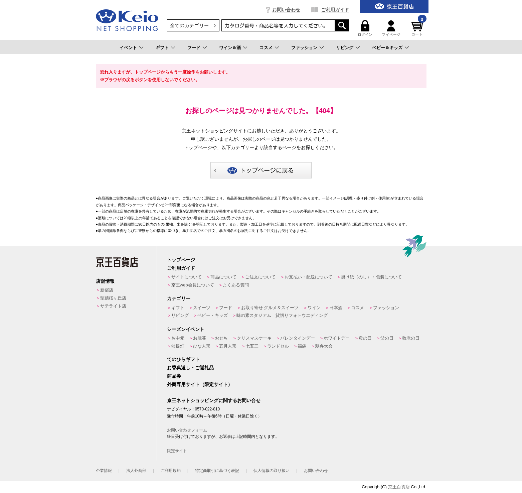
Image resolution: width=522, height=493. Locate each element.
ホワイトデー (337, 338)
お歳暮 (199, 338)
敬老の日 (410, 338)
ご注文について (260, 276)
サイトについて (186, 276)
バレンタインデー (297, 338)
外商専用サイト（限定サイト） (199, 384)
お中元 (177, 338)
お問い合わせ (286, 9)
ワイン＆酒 (230, 47)
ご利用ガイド (335, 9)
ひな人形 (201, 346)
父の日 (386, 338)
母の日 (365, 338)
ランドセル (278, 346)
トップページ (181, 259)
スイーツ (201, 307)
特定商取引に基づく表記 (217, 470)
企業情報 (104, 470)
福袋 (302, 346)
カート (418, 28)
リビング (344, 47)
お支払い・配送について (308, 276)
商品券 (174, 376)
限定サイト (177, 451)
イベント (128, 47)
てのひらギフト (183, 359)
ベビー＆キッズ (387, 47)
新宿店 (106, 289)
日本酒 (335, 307)
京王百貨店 (399, 486)
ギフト (162, 47)
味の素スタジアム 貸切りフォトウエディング (282, 315)
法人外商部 (136, 470)
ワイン (314, 307)
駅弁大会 (324, 346)
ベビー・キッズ (212, 315)
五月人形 (227, 346)
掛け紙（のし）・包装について (371, 276)
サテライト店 (113, 306)
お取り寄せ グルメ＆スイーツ (270, 307)
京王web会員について (192, 284)
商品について (223, 276)
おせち (221, 338)
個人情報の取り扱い (271, 470)
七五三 (251, 346)
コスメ (266, 47)
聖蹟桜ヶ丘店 (113, 297)
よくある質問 (236, 284)
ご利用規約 (171, 470)
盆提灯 (177, 346)
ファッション (304, 47)
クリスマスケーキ (254, 338)
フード (193, 47)
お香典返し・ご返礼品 (190, 367)
